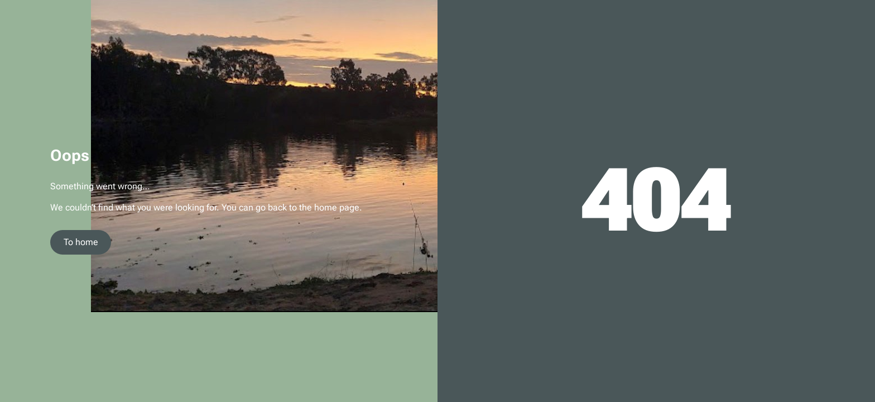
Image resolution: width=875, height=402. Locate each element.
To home (81, 242)
